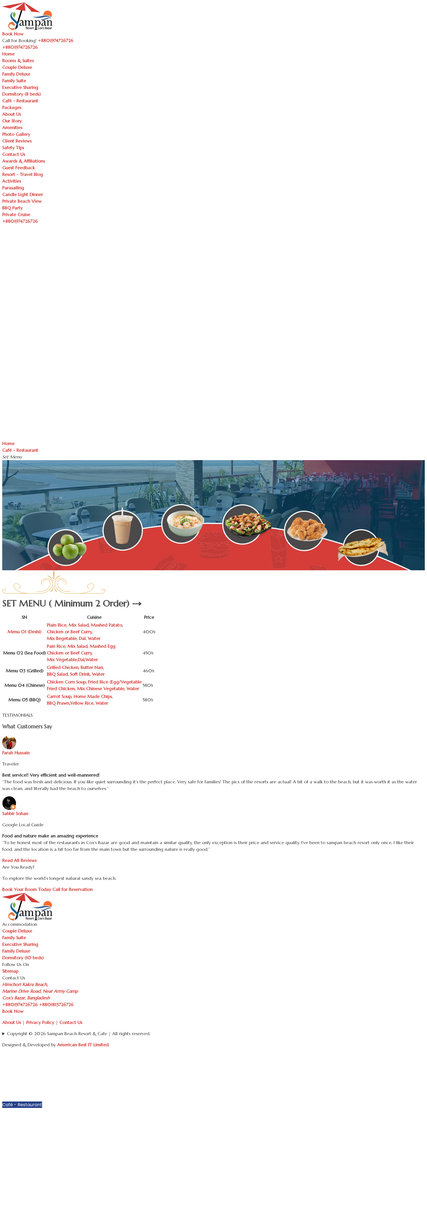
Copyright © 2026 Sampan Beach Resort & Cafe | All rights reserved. (78, 1033)
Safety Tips (13, 147)
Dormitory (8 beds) (21, 94)
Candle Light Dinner (22, 194)
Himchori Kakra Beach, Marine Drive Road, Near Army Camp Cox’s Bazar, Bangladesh (40, 991)
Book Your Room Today (26, 889)
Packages (11, 107)
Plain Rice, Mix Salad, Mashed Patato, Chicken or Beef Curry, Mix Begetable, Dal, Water (85, 631)
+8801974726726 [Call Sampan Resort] (55, 40)
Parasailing (13, 187)
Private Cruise (16, 214)
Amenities (12, 127)
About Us (11, 114)
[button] (422, 1063)
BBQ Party (12, 208)
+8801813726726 (56, 1004)
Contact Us (13, 154)
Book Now (12, 34)
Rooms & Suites (18, 60)
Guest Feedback (18, 167)
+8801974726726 (20, 1004)
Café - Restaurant (20, 100)
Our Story (12, 121)
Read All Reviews (19, 860)
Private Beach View (22, 201)
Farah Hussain (16, 752)
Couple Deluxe (17, 67)
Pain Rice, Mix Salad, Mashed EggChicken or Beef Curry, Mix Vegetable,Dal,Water (81, 652)
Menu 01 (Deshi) (24, 631)
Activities (11, 181)
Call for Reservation (72, 889)
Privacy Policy (40, 1022)
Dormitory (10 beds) (22, 957)
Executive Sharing (20, 87)
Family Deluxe (16, 74)
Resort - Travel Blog (22, 174)
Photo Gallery (16, 134)
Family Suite (14, 80)
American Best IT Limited (82, 1044)
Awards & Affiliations (23, 161)
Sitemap (10, 971)
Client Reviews (16, 141)
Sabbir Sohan (15, 813)
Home (8, 54)
